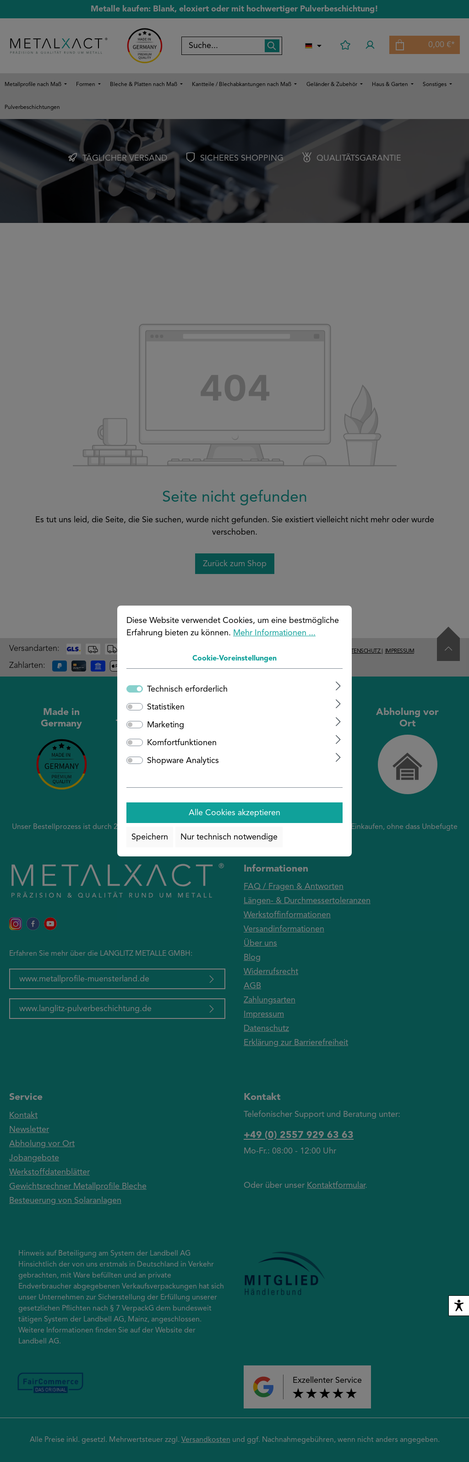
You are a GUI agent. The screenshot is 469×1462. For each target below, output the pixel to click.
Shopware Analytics (183, 761)
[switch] (134, 706)
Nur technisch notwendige (229, 837)
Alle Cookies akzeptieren (234, 813)
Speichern (149, 837)
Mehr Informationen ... (274, 633)
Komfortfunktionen (182, 743)
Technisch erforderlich (187, 689)
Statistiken (166, 707)
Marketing (165, 725)
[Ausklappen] (338, 686)
